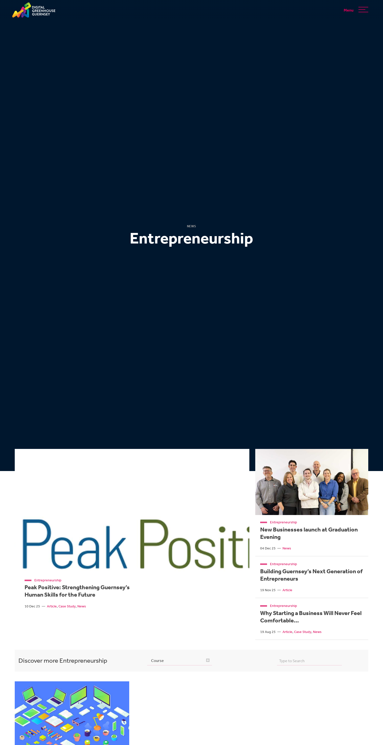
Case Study (67, 606)
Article (52, 606)
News (81, 606)
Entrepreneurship (47, 580)
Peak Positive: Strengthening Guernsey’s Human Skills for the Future (77, 591)
